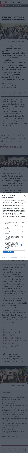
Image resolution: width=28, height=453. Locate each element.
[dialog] (14, 226)
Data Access (14, 257)
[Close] (25, 196)
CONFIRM (8, 251)
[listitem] (14, 223)
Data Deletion (5, 257)
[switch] (22, 226)
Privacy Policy (22, 257)
